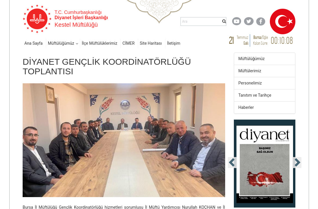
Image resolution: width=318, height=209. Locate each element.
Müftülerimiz (249, 71)
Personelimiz (250, 83)
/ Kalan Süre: (260, 40)
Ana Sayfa (33, 43)
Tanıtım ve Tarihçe (254, 95)
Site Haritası (151, 43)
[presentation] (232, 162)
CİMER (128, 43)
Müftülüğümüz (61, 43)
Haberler (246, 107)
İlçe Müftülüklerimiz (99, 43)
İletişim (173, 43)
